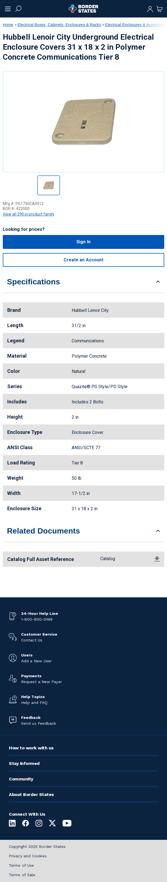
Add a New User (36, 661)
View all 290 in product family (28, 214)
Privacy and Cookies (28, 856)
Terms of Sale (22, 875)
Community (21, 779)
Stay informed (24, 763)
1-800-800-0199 (37, 619)
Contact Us (31, 640)
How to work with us (31, 747)
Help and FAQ (34, 702)
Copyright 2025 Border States (37, 846)
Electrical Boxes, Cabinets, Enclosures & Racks (59, 24)
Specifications (33, 281)
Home (8, 24)
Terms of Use (21, 865)
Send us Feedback (38, 723)
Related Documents (43, 531)
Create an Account (83, 259)
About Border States (31, 794)
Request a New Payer (41, 681)
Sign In (83, 241)
